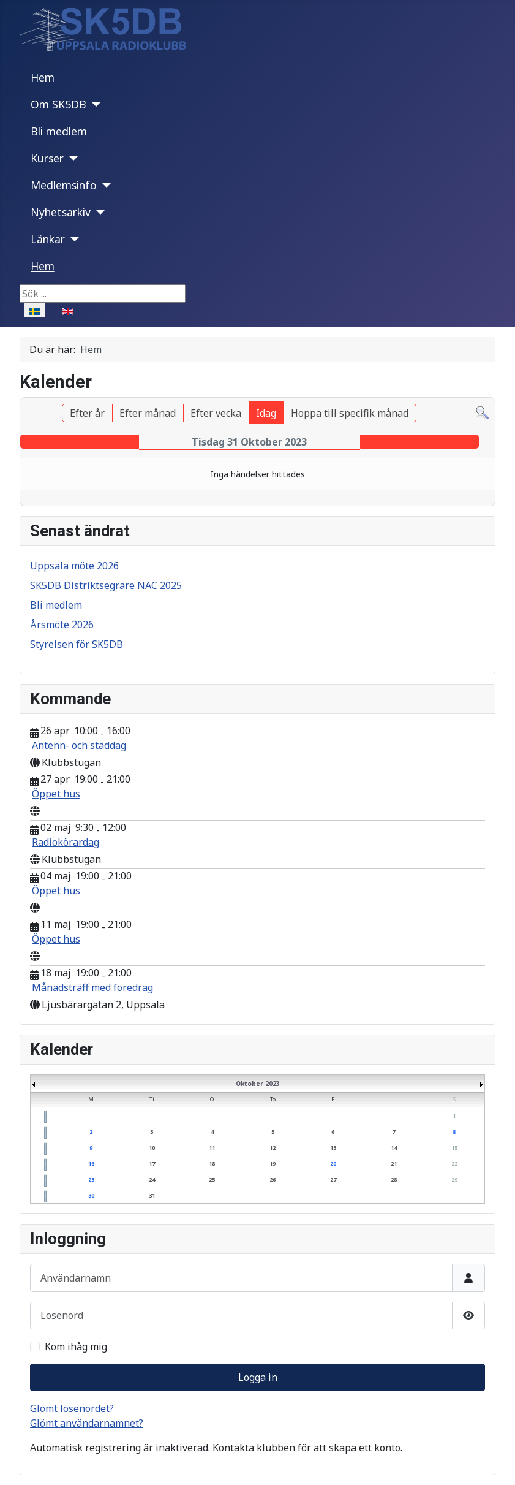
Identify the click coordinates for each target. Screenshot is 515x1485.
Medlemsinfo (64, 185)
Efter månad (147, 413)
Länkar (48, 239)
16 (91, 1164)
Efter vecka (215, 413)
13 (333, 1148)
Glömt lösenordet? (72, 1408)
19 (272, 1164)
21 (394, 1164)
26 (272, 1179)
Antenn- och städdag (79, 745)
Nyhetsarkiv (61, 212)
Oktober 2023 (258, 1083)
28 (394, 1179)
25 (212, 1179)
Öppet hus (56, 793)
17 (152, 1164)
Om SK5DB (58, 104)
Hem (43, 77)
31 (152, 1195)
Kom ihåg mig (76, 1346)
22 (454, 1164)
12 (272, 1148)
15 (454, 1148)
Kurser (47, 158)
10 (152, 1148)
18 (212, 1164)
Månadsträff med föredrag (92, 987)
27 (333, 1179)
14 (394, 1148)
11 (212, 1148)
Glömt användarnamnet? (86, 1423)
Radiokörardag (65, 842)
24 (152, 1179)
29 (454, 1179)
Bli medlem (59, 131)
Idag (266, 413)
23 (91, 1179)
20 (333, 1164)
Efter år (87, 413)
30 (91, 1195)
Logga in (257, 1377)
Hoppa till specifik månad (349, 413)
